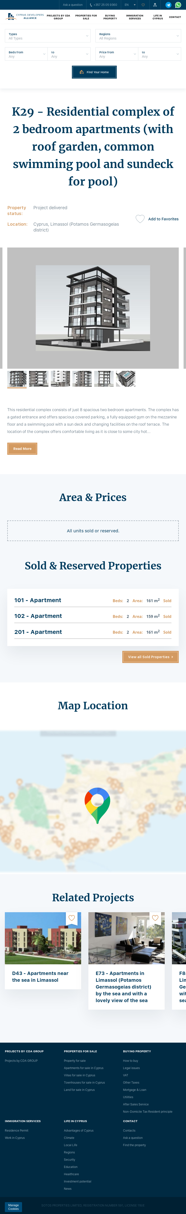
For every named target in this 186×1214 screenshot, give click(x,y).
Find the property (134, 1145)
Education (71, 1167)
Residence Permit (16, 1130)
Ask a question (73, 5)
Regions (69, 1152)
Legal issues (131, 1068)
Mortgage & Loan (134, 1090)
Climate (69, 1138)
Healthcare (71, 1174)
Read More (22, 449)
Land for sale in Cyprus (79, 1090)
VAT (125, 1075)
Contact (175, 17)
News (67, 1188)
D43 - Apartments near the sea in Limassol (40, 976)
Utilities (128, 1097)
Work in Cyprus (15, 1138)
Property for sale (75, 1060)
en (127, 5)
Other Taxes (131, 1082)
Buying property (110, 17)
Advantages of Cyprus (78, 1130)
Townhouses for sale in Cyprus (84, 1082)
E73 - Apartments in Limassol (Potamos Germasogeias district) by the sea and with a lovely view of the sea (123, 986)
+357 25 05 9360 (103, 5)
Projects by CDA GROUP (58, 17)
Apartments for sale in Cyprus (83, 1068)
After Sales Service (136, 1104)
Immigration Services (134, 17)
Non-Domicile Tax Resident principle (147, 1111)
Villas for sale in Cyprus (79, 1075)
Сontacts (129, 1130)
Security (69, 1159)
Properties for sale (86, 17)
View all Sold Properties (149, 657)
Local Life (70, 1145)
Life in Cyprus (158, 17)
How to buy (130, 1060)
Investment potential (77, 1181)
